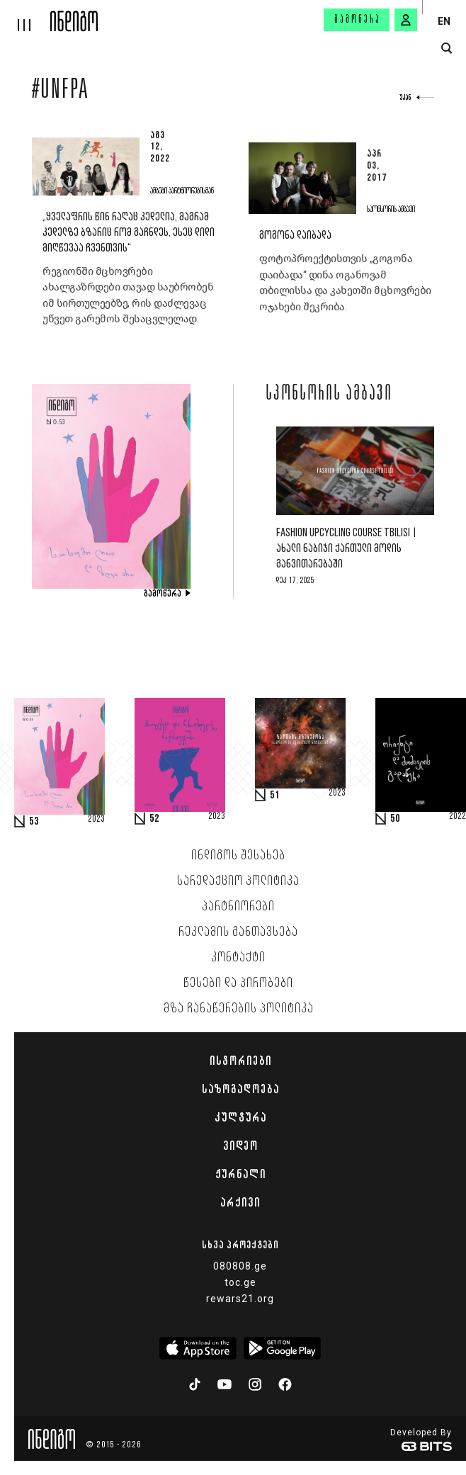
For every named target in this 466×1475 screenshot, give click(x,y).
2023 (96, 820)
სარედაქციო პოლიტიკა (238, 881)
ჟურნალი (240, 1174)
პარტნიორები (238, 907)
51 (275, 795)
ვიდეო (240, 1145)
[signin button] (405, 20)
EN (444, 21)
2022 (457, 817)
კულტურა (240, 1117)
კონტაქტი (238, 958)
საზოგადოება (240, 1089)
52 (154, 819)
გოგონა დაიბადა (295, 236)
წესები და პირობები (238, 983)
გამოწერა (357, 20)
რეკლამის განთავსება (238, 932)
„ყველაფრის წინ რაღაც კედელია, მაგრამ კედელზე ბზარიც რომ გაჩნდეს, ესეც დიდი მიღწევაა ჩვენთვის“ (128, 232)
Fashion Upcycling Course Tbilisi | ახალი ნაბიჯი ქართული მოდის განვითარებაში (346, 548)
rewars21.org (240, 1298)
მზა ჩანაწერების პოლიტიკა (239, 1009)
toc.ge (240, 1282)
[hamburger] (25, 15)
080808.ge (240, 1266)
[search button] (446, 49)
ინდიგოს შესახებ (238, 856)
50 (395, 819)
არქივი (240, 1202)
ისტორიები (240, 1060)
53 (34, 821)
